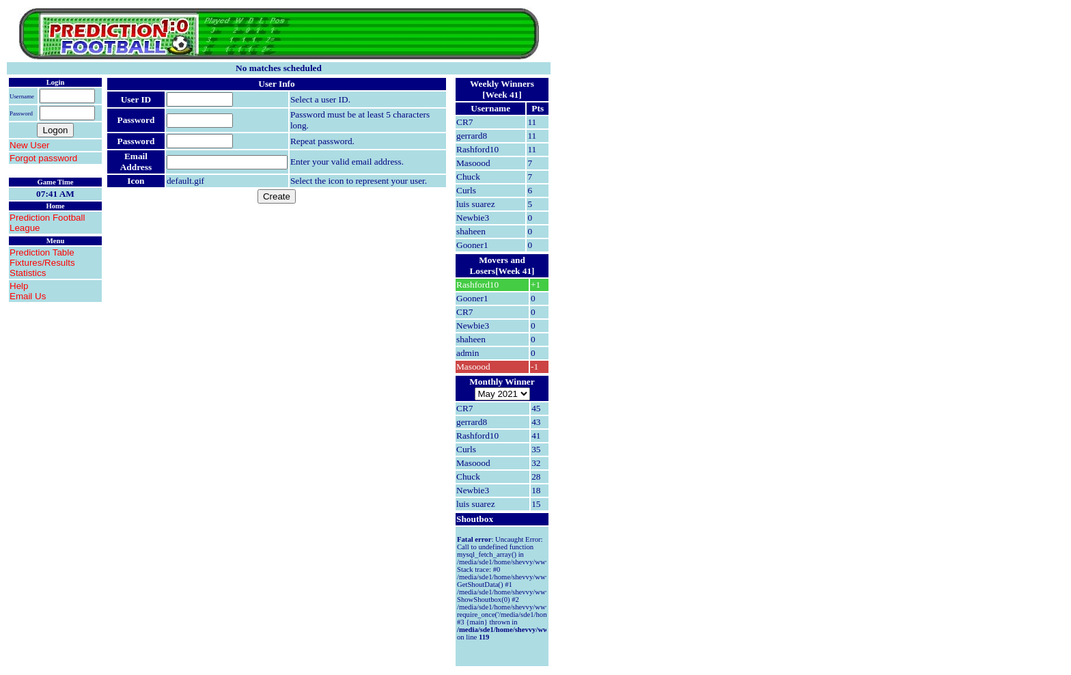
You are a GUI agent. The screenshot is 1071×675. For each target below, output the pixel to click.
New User (30, 145)
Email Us (28, 296)
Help (19, 286)
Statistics (28, 273)
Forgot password (43, 158)
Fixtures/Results (42, 263)
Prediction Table (42, 252)
